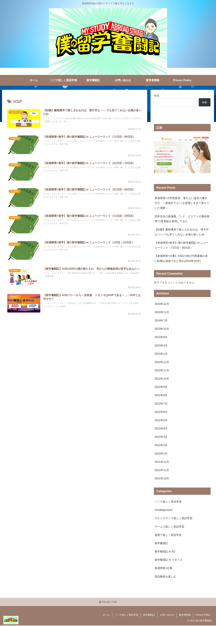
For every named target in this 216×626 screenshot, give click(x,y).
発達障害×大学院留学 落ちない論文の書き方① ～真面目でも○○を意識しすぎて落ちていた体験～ (182, 202)
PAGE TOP (108, 602)
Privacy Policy (203, 615)
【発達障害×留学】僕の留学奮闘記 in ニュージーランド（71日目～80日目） (181, 245)
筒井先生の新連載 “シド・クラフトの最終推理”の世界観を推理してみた (182, 219)
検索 (156, 95)
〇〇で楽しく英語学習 (126, 615)
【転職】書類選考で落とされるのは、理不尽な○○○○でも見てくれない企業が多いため (182, 232)
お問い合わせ (167, 615)
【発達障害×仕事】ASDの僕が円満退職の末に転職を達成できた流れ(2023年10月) (181, 258)
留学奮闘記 (149, 615)
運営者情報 (185, 615)
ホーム (106, 615)
